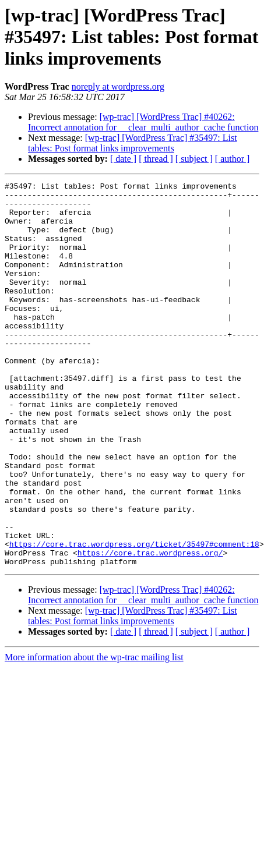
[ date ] (123, 159)
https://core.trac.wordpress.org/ (150, 627)
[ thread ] (156, 159)
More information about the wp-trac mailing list (94, 734)
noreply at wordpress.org (118, 86)
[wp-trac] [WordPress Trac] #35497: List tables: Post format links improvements (132, 143)
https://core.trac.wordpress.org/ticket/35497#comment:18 (134, 617)
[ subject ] (194, 159)
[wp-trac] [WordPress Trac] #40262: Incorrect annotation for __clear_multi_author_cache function (143, 122)
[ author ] (232, 159)
